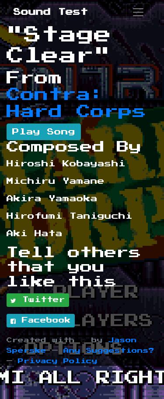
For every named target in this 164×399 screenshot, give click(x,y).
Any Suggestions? (108, 351)
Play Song (43, 131)
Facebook (40, 320)
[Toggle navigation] (138, 12)
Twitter (37, 300)
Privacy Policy (58, 361)
